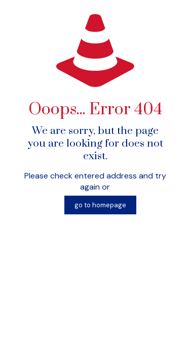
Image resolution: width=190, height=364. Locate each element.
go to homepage (100, 205)
